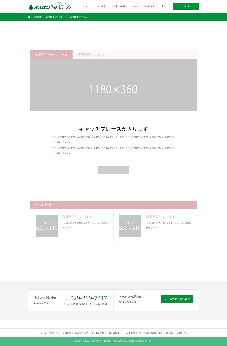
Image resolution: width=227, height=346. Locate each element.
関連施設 (149, 6)
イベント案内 (129, 333)
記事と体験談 (120, 6)
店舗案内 (103, 6)
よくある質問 (98, 333)
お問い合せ (186, 6)
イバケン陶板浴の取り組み (150, 333)
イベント (136, 6)
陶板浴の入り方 (81, 333)
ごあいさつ (88, 6)
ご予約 (162, 6)
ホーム (43, 333)
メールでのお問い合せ (177, 299)
